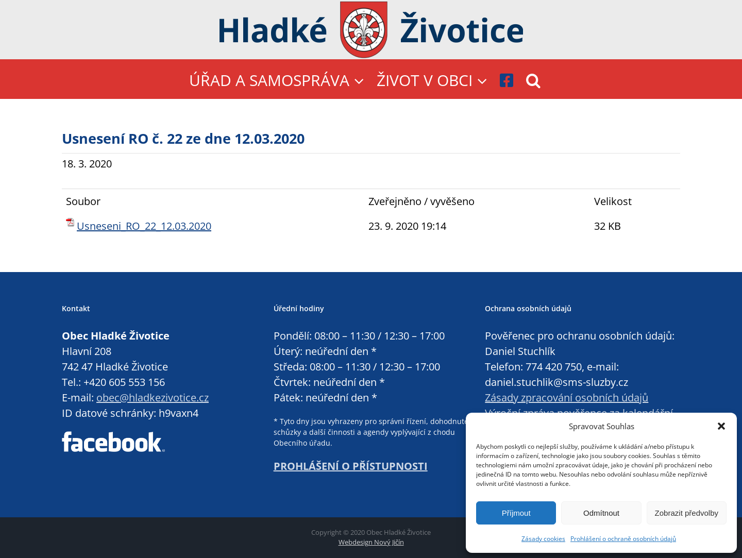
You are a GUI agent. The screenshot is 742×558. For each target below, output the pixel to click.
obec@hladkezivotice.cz (152, 397)
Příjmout (516, 513)
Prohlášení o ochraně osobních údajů (623, 538)
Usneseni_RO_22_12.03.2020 (144, 226)
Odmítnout (601, 513)
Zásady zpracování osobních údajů (566, 397)
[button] (721, 426)
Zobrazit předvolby (686, 513)
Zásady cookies (543, 538)
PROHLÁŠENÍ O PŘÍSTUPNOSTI (351, 466)
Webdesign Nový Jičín (371, 542)
